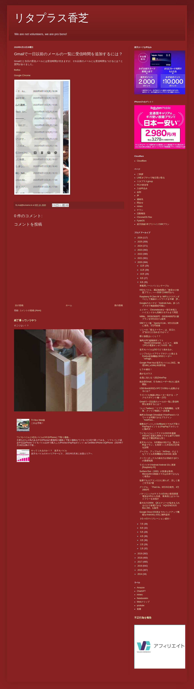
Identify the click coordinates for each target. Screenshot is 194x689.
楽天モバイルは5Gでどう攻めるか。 (157, 349)
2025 (140, 241)
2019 (140, 553)
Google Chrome (22, 75)
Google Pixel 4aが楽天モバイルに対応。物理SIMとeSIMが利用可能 (160, 364)
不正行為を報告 (142, 617)
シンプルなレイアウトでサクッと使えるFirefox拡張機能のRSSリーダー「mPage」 (158, 356)
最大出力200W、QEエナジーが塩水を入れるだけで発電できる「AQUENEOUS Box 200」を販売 (160, 505)
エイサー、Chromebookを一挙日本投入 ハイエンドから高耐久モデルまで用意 (159, 311)
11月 (142, 270)
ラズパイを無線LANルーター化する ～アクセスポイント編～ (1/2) (159, 396)
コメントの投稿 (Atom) (30, 310)
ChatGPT (141, 591)
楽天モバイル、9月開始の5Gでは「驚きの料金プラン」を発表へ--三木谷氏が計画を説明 (159, 445)
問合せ (140, 203)
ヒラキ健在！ (146, 369)
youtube (140, 605)
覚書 (139, 609)
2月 (142, 544)
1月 (142, 548)
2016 (140, 566)
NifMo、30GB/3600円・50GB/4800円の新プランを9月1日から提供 (159, 317)
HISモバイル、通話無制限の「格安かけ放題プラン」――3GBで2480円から (159, 291)
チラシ (140, 210)
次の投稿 (19, 305)
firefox (17, 70)
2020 (140, 262)
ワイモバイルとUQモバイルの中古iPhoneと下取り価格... (43, 437)
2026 (140, 237)
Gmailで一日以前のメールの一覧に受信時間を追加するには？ (159, 402)
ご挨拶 (140, 174)
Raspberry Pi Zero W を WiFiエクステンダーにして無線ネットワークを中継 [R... (160, 297)
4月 (142, 536)
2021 (140, 258)
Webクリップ (143, 602)
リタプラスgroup (145, 181)
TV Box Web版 (38, 420)
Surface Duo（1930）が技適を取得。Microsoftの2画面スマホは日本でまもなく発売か (159, 474)
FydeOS (141, 220)
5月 (142, 532)
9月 (142, 278)
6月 (142, 528)
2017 (140, 562)
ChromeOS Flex (144, 217)
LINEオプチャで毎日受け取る (151, 177)
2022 (140, 254)
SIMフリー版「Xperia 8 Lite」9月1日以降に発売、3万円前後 (159, 324)
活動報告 (141, 213)
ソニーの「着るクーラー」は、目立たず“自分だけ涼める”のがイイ (157, 331)
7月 (142, 524)
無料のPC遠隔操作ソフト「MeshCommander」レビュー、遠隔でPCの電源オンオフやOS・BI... (159, 343)
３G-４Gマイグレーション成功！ (155, 518)
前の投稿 (118, 305)
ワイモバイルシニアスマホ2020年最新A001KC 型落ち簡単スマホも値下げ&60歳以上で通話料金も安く (160, 436)
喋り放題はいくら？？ (150, 336)
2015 (140, 570)
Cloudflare (142, 161)
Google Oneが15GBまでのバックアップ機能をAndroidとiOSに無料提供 (159, 513)
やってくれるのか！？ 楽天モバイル (49, 450)
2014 (140, 574)
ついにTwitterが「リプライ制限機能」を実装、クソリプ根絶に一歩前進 (159, 409)
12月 (142, 266)
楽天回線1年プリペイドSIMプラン (153, 224)
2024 (140, 246)
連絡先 (140, 199)
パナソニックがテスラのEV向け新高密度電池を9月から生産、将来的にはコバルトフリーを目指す (159, 496)
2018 (140, 558)
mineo (140, 206)
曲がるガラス (146, 373)
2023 (140, 250)
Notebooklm (142, 598)
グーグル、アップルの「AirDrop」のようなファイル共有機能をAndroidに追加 (159, 452)
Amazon (141, 587)
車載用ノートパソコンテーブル (154, 286)
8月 (142, 282)
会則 (139, 192)
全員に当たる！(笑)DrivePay (153, 377)
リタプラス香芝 (51, 18)
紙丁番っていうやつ (25, 320)
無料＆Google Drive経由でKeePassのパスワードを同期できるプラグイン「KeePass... (159, 417)
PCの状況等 (142, 185)
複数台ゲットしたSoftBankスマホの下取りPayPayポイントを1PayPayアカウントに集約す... (160, 426)
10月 (142, 274)
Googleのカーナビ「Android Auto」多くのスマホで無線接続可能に (159, 304)
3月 (142, 540)
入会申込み (142, 188)
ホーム (69, 305)
